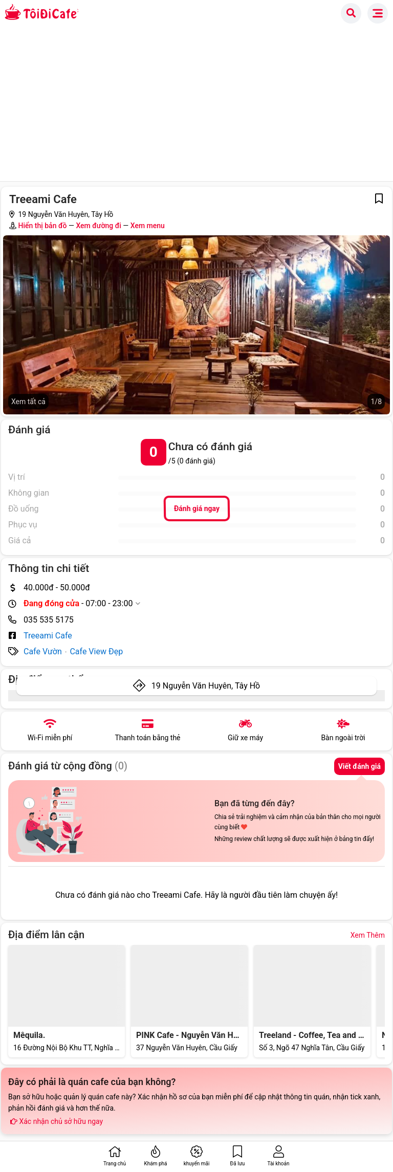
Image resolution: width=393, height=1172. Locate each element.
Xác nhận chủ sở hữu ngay (55, 1121)
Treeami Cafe (48, 635)
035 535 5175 (49, 620)
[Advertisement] (196, 104)
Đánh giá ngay (196, 508)
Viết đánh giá (359, 766)
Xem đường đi (98, 226)
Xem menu (147, 226)
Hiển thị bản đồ (42, 226)
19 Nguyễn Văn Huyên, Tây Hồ (205, 686)
